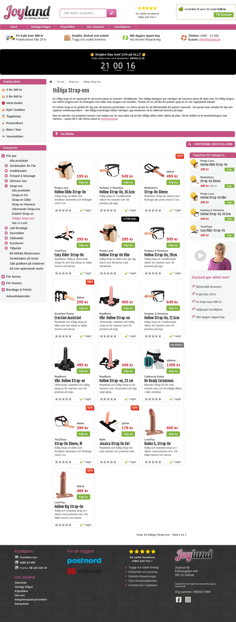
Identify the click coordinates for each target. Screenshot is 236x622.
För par (11, 156)
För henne (13, 276)
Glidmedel (16, 238)
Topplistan (13, 116)
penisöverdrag (109, 118)
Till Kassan (224, 14)
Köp (229, 169)
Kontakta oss (28, 557)
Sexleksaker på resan (24, 258)
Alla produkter (19, 160)
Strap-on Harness (23, 204)
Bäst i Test (13, 129)
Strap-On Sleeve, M (68, 443)
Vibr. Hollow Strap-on (114, 318)
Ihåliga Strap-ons (23, 218)
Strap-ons (16, 186)
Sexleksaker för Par (23, 165)
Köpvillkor (21, 591)
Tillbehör (15, 248)
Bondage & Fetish (18, 289)
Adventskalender (18, 296)
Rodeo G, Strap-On (157, 443)
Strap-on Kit (20, 195)
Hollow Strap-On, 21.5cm (161, 318)
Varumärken (14, 136)
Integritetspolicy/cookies (31, 599)
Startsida (21, 582)
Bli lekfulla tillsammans (25, 253)
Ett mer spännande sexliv (26, 268)
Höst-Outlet (14, 103)
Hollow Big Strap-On (69, 506)
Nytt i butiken (15, 109)
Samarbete (22, 603)
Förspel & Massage (22, 176)
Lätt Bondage (18, 228)
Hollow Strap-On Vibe (213, 197)
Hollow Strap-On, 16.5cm (215, 214)
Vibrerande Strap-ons (26, 209)
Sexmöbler (17, 233)
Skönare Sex (18, 181)
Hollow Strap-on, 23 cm (116, 381)
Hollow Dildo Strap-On (213, 164)
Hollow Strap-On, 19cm (160, 255)
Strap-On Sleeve (210, 181)
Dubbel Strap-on (23, 213)
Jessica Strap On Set (114, 443)
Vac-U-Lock (19, 223)
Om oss (20, 595)
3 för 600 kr (14, 96)
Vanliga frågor (24, 586)
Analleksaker (18, 170)
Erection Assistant (68, 318)
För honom (14, 283)
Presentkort (14, 123)
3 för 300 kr (14, 89)
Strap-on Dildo (21, 199)
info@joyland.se (209, 39)
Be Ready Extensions (159, 381)
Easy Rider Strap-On (212, 230)
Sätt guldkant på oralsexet (27, 263)
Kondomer (16, 243)
